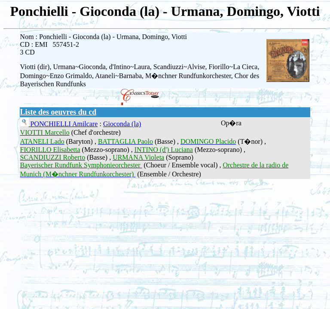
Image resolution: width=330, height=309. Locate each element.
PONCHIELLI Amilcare (63, 123)
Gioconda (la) (122, 123)
